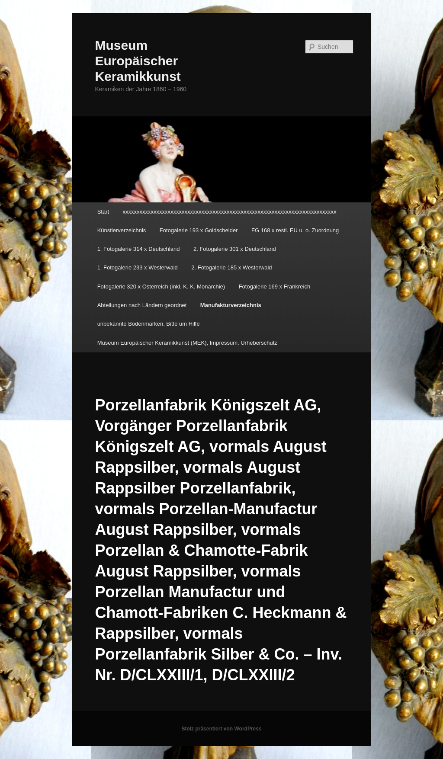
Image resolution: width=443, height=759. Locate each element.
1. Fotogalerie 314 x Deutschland (138, 249)
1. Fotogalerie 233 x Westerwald (137, 267)
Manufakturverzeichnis (230, 305)
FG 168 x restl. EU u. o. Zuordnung (295, 230)
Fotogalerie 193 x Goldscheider (199, 230)
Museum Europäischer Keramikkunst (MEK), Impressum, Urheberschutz (187, 342)
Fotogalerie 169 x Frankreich (274, 286)
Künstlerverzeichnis (121, 230)
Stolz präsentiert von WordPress (221, 729)
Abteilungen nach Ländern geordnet (142, 305)
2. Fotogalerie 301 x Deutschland (234, 249)
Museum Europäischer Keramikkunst (137, 60)
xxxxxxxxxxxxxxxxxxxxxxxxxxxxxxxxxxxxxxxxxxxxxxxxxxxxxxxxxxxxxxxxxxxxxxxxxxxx (230, 211)
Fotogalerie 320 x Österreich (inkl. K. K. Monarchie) (161, 286)
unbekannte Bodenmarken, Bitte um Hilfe (148, 323)
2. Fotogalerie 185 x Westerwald (231, 267)
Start (103, 211)
